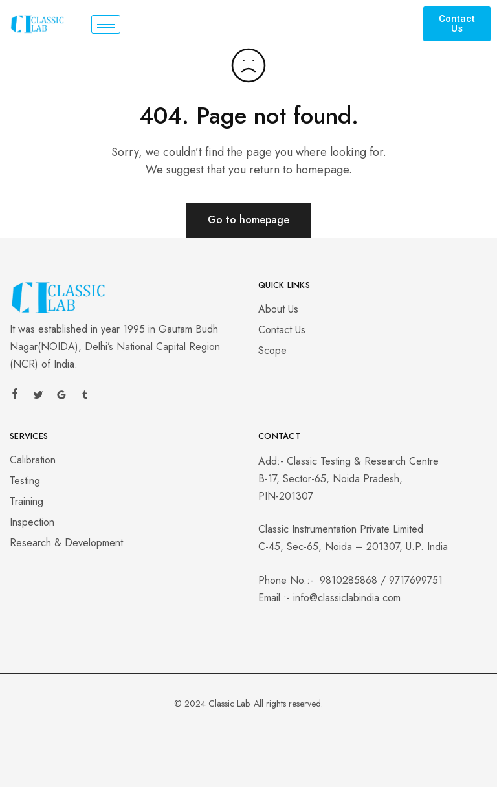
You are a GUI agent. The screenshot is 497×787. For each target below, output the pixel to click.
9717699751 (416, 580)
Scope (272, 350)
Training (26, 501)
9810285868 (348, 580)
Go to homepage (248, 219)
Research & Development (66, 542)
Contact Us (281, 329)
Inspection (32, 522)
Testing (25, 480)
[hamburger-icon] (105, 24)
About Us (278, 309)
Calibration (33, 459)
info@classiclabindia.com (347, 597)
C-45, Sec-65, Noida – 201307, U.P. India (353, 546)
